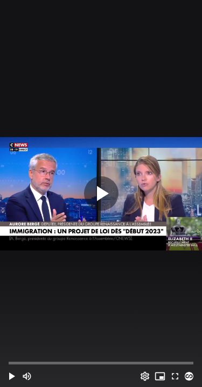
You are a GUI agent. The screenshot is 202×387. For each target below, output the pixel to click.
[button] (11, 376)
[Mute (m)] (26, 376)
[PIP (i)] (160, 376)
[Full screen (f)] (175, 376)
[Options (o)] (144, 376)
